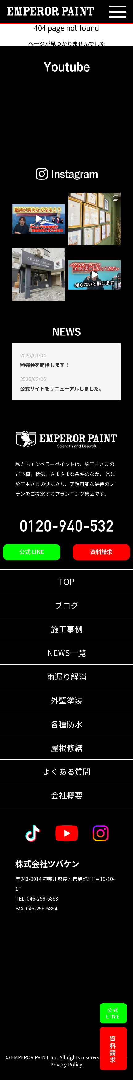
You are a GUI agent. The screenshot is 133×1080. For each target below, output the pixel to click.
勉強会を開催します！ (44, 364)
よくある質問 (67, 771)
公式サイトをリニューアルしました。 (62, 388)
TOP (67, 581)
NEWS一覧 (66, 652)
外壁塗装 (67, 700)
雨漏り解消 (67, 676)
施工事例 (67, 628)
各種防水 (67, 723)
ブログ (67, 605)
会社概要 (67, 795)
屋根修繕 (67, 747)
